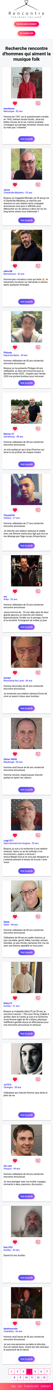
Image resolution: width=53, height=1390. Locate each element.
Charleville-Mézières (14, 192)
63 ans (16, 1250)
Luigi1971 (9, 840)
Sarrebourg (9, 436)
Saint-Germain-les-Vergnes (17, 843)
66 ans (29, 680)
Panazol (8, 1168)
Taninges (8, 1087)
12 (38, 1377)
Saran (6, 924)
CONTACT (46, 1386)
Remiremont (10, 274)
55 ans (35, 843)
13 (44, 1377)
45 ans (24, 355)
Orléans (7, 518)
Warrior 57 (9, 434)
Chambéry (9, 1331)
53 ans (28, 192)
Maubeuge (9, 762)
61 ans (16, 1006)
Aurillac (7, 1006)
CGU (20, 1386)
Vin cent (8, 1166)
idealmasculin (11, 1328)
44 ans (16, 1168)
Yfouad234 (9, 515)
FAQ (13, 1386)
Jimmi (7, 190)
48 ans (19, 436)
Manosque (9, 111)
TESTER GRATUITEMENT (26, 24)
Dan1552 (8, 1247)
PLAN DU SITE (31, 1386)
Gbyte (6, 922)
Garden (7, 678)
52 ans (21, 274)
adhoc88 (8, 271)
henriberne (9, 108)
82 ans (19, 111)
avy (5, 596)
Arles (6, 599)
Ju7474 (7, 1084)
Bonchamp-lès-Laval (14, 680)
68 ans (14, 924)
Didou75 (8, 1003)
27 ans (16, 518)
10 (26, 1377)
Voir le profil (26, 139)
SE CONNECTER (26, 33)
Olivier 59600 (10, 759)
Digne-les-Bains (11, 355)
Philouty (8, 352)
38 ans (17, 1087)
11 (32, 1377)
